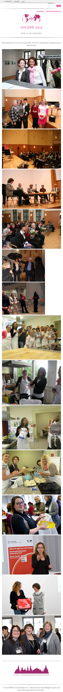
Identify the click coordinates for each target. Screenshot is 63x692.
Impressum (40, 11)
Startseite (8, 1)
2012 (23, 1)
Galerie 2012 (31, 27)
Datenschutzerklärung (53, 11)
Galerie (16, 1)
